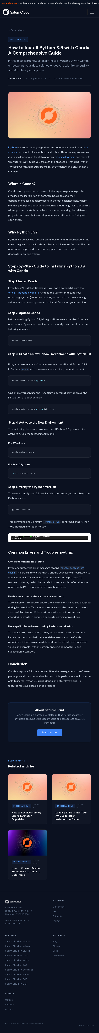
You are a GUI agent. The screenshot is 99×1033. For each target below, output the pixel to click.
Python (12, 147)
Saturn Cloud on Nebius (17, 946)
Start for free (49, 732)
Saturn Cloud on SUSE (16, 955)
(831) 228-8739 (12, 923)
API (54, 911)
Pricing (56, 920)
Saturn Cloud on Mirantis (18, 941)
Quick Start (58, 906)
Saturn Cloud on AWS (16, 965)
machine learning (65, 157)
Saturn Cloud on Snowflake (19, 969)
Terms (81, 1025)
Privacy (90, 1025)
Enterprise (58, 916)
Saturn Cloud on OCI (16, 983)
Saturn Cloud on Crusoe (17, 950)
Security (9, 1004)
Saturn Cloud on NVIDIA (17, 960)
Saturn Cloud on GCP (16, 979)
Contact (9, 1009)
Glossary (57, 946)
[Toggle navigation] (91, 12)
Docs (55, 950)
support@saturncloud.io (17, 920)
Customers (58, 955)
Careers (9, 1000)
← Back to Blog (16, 30)
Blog (55, 941)
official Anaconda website (23, 292)
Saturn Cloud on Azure (17, 974)
